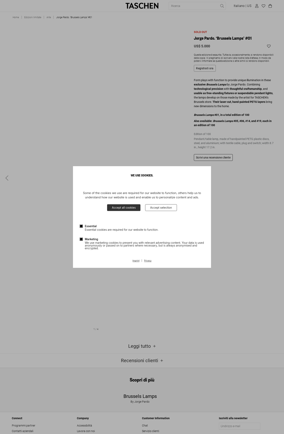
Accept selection (161, 207)
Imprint (136, 261)
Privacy (148, 261)
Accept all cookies (124, 207)
